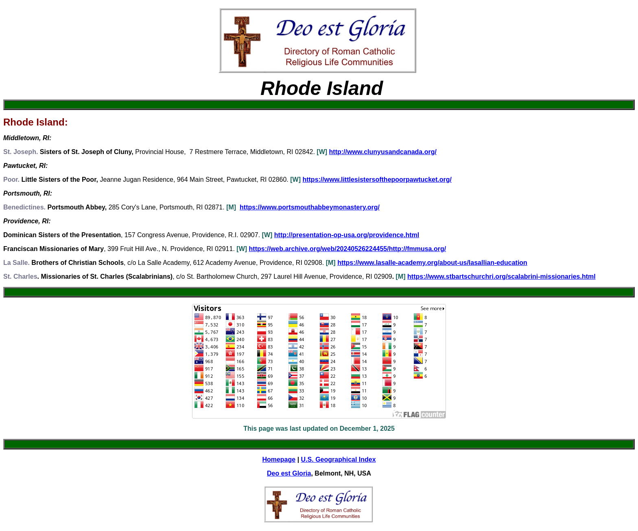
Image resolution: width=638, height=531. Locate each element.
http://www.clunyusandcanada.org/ (383, 151)
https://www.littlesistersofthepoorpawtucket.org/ (377, 179)
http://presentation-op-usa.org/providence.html (346, 234)
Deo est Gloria (289, 473)
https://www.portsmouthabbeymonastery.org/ (310, 207)
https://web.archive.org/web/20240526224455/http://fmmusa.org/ (347, 248)
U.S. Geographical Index (338, 459)
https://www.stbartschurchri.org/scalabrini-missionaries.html (501, 276)
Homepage (278, 459)
